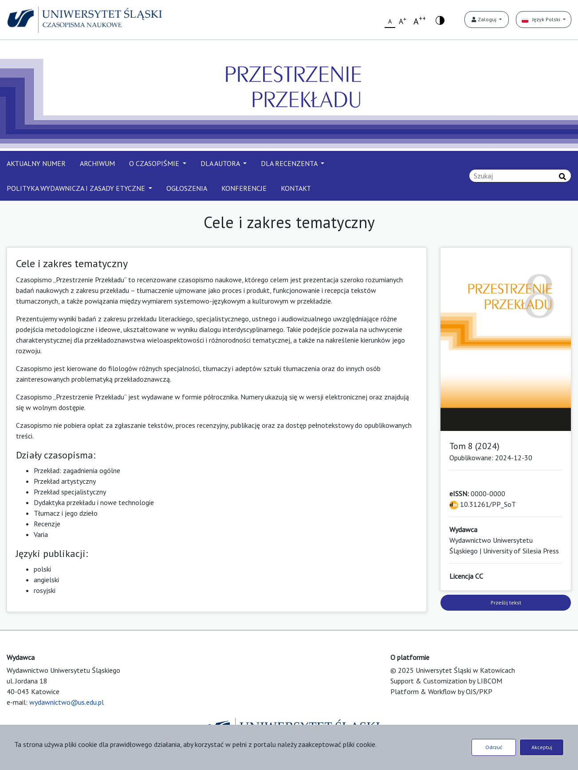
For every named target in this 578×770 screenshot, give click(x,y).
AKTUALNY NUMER (36, 163)
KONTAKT (296, 188)
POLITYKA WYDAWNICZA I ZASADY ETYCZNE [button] (77, 188)
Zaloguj (485, 19)
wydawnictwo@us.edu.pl (66, 702)
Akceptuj (541, 747)
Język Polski (542, 19)
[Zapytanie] (520, 176)
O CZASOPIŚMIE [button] (155, 163)
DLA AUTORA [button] (221, 163)
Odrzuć (493, 747)
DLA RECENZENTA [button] (290, 163)
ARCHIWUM (97, 163)
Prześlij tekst (506, 602)
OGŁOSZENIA (186, 188)
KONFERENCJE (244, 188)
